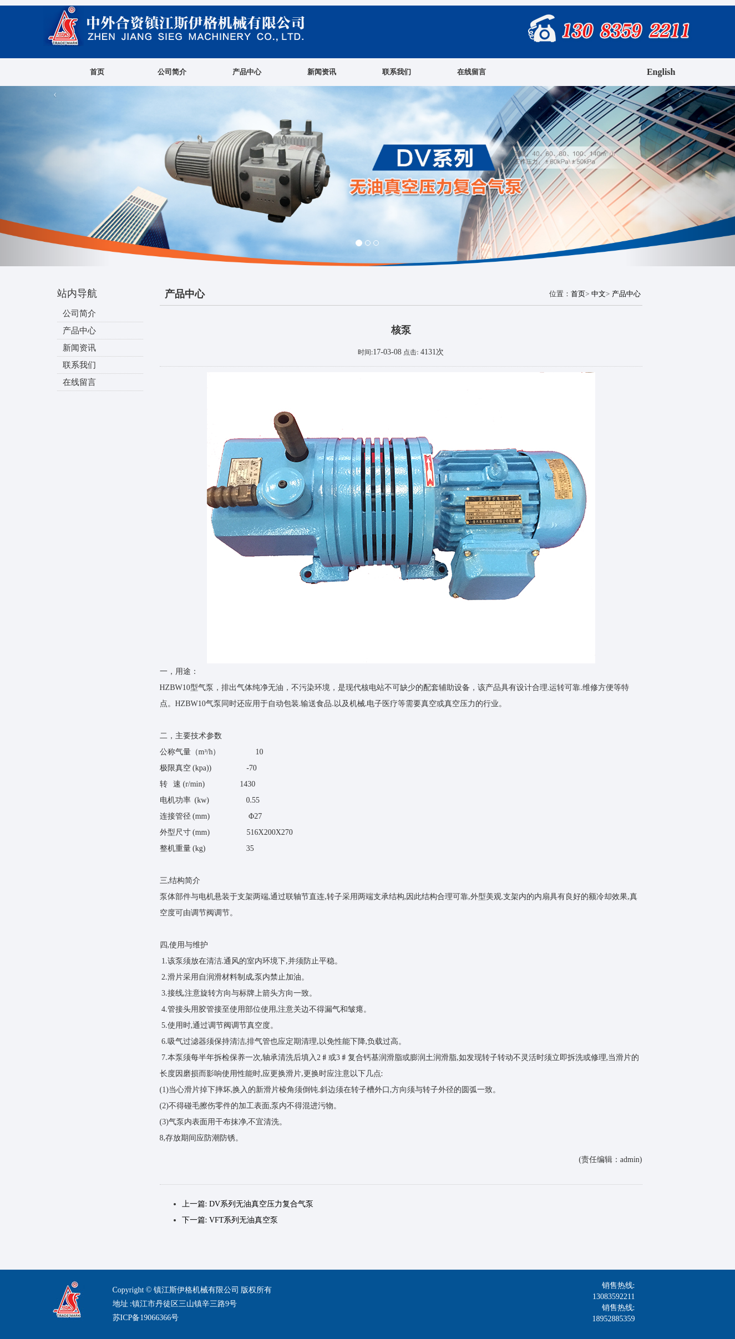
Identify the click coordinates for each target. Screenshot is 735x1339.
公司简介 (172, 72)
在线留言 (471, 72)
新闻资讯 (321, 72)
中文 (598, 294)
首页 (97, 72)
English (661, 72)
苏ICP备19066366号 (146, 1317)
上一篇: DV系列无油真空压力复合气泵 (248, 1204)
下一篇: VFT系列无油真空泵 (230, 1220)
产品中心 (246, 72)
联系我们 (396, 72)
